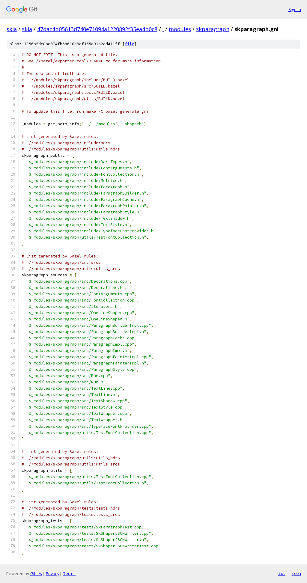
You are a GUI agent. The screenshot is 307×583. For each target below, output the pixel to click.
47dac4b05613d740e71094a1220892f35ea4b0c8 (97, 29)
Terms (69, 573)
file (129, 43)
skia (12, 29)
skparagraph (212, 29)
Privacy (52, 573)
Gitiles (36, 573)
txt (281, 573)
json (296, 573)
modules (180, 29)
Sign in (294, 9)
